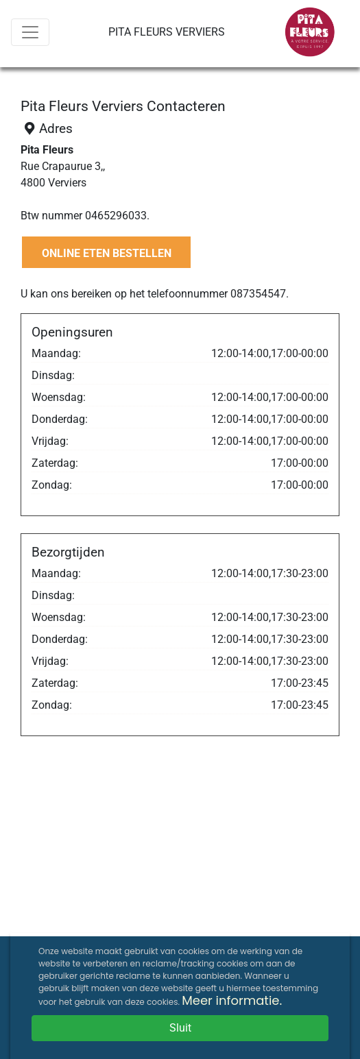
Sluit (180, 1027)
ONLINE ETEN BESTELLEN (106, 253)
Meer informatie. (232, 1000)
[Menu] (30, 32)
